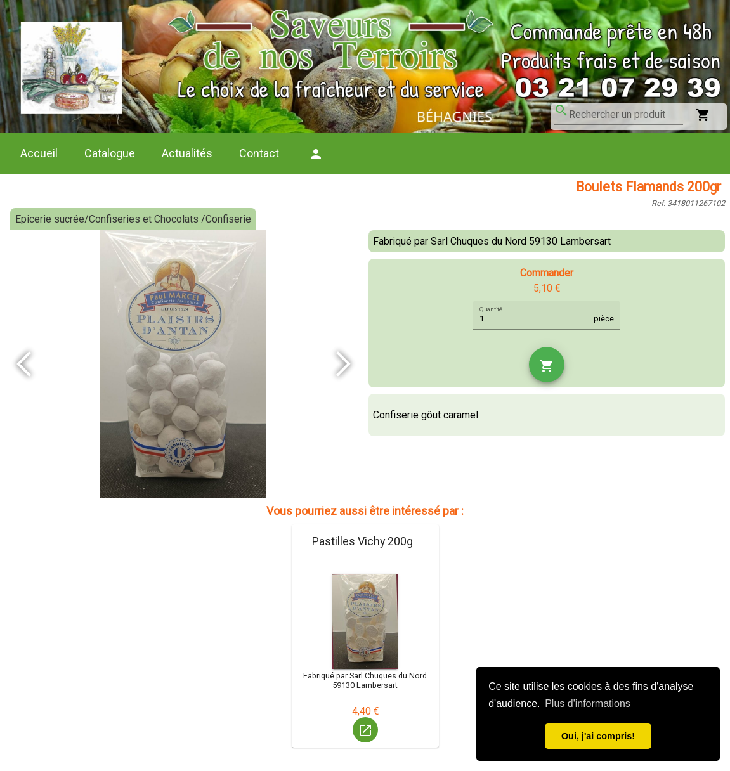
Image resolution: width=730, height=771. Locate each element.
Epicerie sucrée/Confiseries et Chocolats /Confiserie (133, 219)
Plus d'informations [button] (587, 703)
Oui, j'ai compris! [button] (598, 736)
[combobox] (626, 114)
